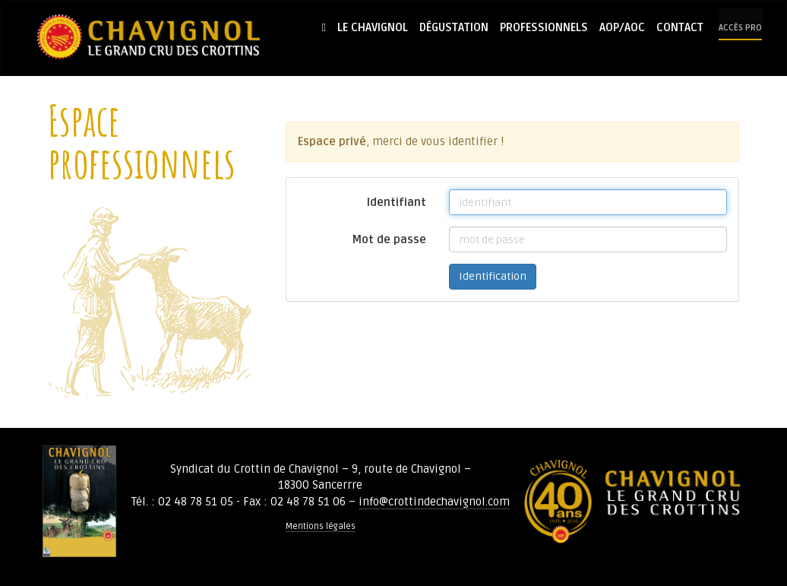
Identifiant (396, 202)
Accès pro (740, 28)
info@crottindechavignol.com (434, 501)
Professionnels (544, 27)
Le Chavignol (372, 27)
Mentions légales (321, 526)
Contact (679, 27)
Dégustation (453, 27)
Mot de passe (389, 239)
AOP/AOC (622, 27)
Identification (492, 276)
